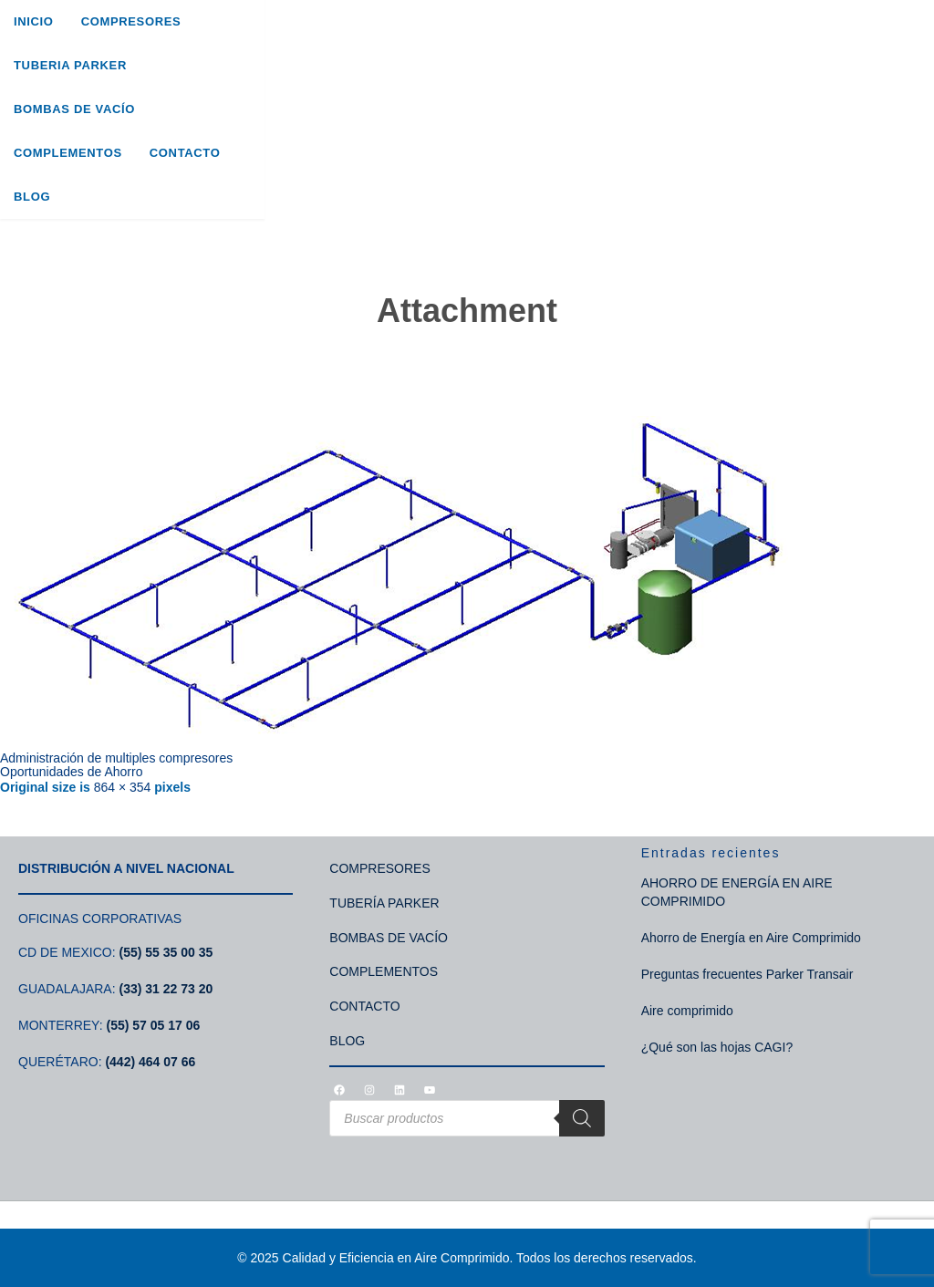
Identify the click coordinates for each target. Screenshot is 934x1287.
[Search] (582, 1118)
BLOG (347, 1040)
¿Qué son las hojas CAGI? (717, 1047)
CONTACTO (364, 1006)
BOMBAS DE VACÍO (388, 937)
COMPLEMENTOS (383, 971)
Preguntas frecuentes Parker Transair (747, 974)
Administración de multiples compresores (116, 758)
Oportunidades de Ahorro (71, 771)
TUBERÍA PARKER (384, 903)
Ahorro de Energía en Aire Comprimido (751, 937)
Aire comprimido (687, 1010)
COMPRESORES (379, 868)
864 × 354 (122, 787)
